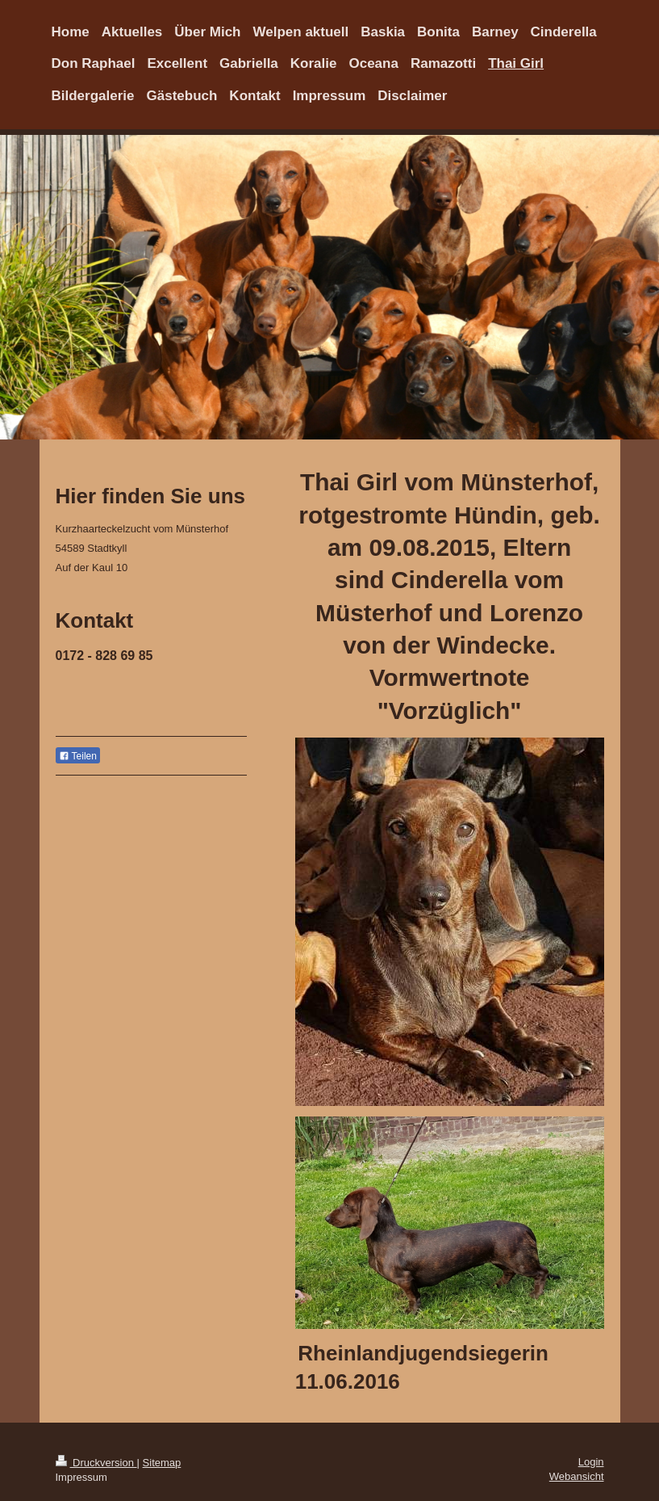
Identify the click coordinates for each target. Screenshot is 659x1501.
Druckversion (96, 1463)
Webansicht (576, 1476)
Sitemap (162, 1463)
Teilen (78, 756)
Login (591, 1462)
